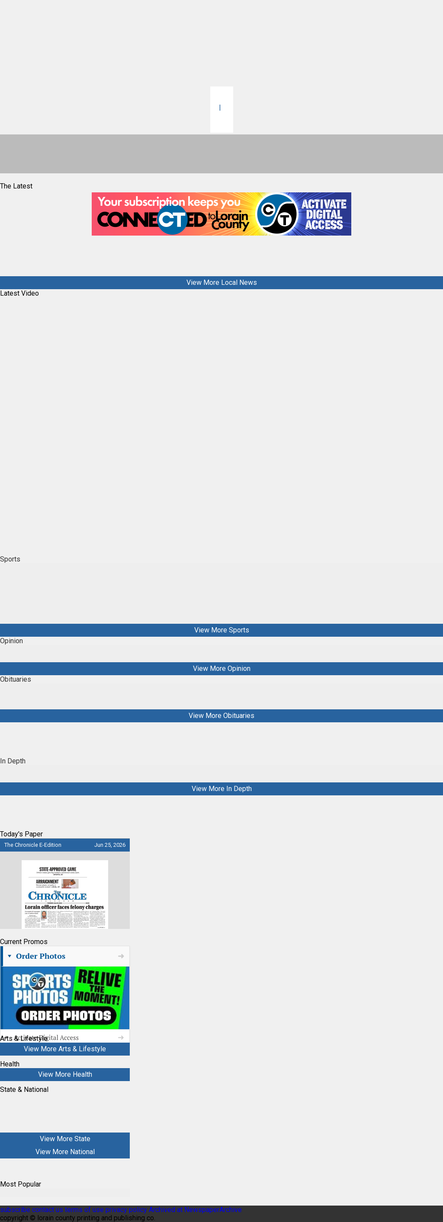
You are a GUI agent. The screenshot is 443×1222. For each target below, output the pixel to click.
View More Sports (221, 630)
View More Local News (221, 282)
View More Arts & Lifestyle (65, 1049)
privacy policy (126, 1210)
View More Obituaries (221, 716)
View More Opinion (221, 668)
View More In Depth (222, 789)
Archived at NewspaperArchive (195, 1210)
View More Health (65, 1074)
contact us (47, 1210)
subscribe (15, 1210)
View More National (65, 1152)
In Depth (13, 761)
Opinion (11, 641)
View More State (65, 1139)
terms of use (85, 1210)
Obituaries (15, 679)
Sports (10, 559)
